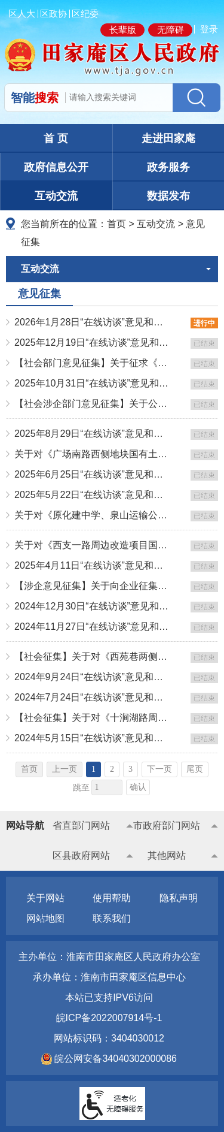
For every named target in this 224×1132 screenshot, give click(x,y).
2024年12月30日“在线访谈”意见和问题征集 (92, 606)
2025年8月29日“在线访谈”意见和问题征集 (92, 433)
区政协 (53, 13)
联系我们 (112, 918)
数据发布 (168, 196)
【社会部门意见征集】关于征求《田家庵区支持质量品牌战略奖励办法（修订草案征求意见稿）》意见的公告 (92, 363)
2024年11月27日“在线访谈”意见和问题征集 (92, 626)
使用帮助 (112, 898)
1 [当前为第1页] (93, 769)
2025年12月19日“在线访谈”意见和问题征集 (92, 342)
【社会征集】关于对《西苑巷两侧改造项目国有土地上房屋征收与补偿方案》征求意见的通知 (92, 656)
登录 (209, 29)
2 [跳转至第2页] (112, 769)
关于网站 (45, 898)
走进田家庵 (168, 138)
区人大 (21, 13)
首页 (116, 224)
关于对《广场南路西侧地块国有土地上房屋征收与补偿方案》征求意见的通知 (92, 454)
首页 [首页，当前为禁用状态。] (29, 769)
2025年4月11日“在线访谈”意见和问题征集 (92, 565)
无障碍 (170, 30)
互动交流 (56, 196)
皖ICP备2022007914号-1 (109, 1018)
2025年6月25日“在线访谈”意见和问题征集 (92, 474)
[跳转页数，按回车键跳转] (106, 787)
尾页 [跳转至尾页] (194, 769)
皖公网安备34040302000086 (114, 1058)
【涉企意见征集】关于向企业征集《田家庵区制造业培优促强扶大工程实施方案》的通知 (92, 586)
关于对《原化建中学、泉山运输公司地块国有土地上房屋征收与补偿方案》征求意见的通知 (92, 515)
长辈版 (122, 30)
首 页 (56, 138)
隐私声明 (178, 898)
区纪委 (85, 13)
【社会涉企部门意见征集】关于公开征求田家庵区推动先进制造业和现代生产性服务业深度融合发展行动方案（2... (92, 404)
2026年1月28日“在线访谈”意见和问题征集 (92, 322)
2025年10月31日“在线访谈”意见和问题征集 (92, 383)
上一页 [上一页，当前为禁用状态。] (64, 769)
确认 (138, 787)
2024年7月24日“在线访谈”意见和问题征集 (92, 697)
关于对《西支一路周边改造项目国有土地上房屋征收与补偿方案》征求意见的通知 (92, 545)
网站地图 (45, 918)
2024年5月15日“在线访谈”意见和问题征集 (92, 738)
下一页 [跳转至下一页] (159, 769)
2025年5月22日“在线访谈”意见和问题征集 (92, 495)
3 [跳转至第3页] (130, 769)
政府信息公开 (56, 167)
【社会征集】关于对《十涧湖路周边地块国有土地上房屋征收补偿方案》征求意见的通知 (92, 718)
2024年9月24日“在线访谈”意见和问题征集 (92, 677)
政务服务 (168, 167)
